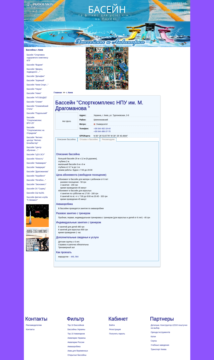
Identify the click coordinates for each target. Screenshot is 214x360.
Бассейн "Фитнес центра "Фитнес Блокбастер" (35, 140)
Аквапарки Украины (77, 338)
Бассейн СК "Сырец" (36, 188)
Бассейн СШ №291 (35, 193)
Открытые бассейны (77, 355)
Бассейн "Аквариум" (36, 167)
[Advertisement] (107, 146)
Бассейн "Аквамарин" (36, 163)
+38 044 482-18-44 (102, 128)
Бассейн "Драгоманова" (38, 171)
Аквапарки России (76, 342)
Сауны (154, 341)
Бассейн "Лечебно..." (36, 180)
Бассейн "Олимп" (35, 102)
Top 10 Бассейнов (76, 325)
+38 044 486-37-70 (102, 131)
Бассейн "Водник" (35, 65)
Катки (153, 336)
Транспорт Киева (158, 349)
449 (72, 257)
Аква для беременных (78, 351)
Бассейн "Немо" (34, 93)
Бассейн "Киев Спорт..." (37, 85)
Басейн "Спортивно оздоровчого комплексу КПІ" (37, 58)
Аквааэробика (74, 346)
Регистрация (115, 329)
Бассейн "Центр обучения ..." (34, 148)
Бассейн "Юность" (35, 159)
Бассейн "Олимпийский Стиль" (37, 107)
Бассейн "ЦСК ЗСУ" (36, 154)
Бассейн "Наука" (34, 89)
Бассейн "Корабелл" (36, 176)
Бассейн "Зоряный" (36, 80)
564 (76, 257)
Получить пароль (117, 334)
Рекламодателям (34, 325)
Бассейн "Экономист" (36, 184)
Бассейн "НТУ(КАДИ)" (37, 97)
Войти (112, 325)
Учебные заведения (160, 345)
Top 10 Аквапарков (76, 334)
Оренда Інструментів (160, 332)
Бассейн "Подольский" (37, 113)
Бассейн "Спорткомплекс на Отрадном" (35, 130)
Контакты (30, 329)
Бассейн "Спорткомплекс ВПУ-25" (34, 120)
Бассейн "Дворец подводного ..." (35, 70)
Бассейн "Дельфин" (36, 76)
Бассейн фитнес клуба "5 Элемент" (37, 198)
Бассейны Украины (76, 329)
